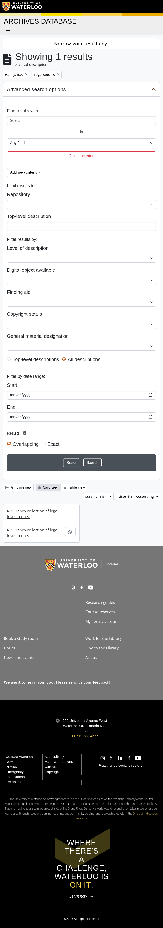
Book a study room (21, 638)
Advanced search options (36, 89)
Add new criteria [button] (23, 172)
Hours (9, 648)
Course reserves (100, 611)
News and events (19, 657)
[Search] (81, 120)
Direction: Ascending (136, 496)
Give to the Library (102, 648)
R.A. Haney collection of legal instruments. (32, 513)
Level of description (27, 248)
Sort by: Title (97, 496)
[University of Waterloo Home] (22, 6)
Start (12, 385)
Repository (18, 194)
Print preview (18, 487)
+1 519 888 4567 (84, 736)
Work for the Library (103, 638)
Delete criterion (82, 156)
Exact (53, 444)
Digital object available (31, 270)
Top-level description (29, 216)
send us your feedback (88, 682)
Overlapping (26, 444)
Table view (74, 487)
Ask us (91, 657)
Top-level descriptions (36, 359)
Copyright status (24, 314)
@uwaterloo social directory (120, 765)
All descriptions (84, 359)
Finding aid (19, 292)
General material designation (38, 336)
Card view (48, 487)
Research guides (100, 602)
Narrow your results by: (81, 43)
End (11, 407)
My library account (102, 621)
